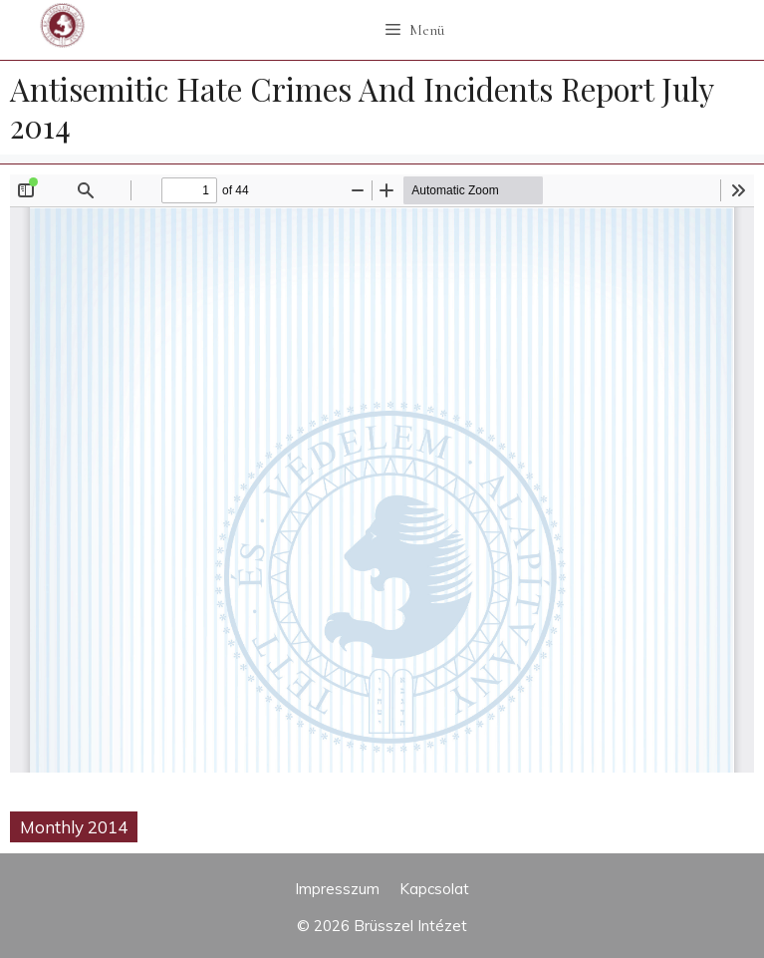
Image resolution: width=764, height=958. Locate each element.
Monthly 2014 (73, 826)
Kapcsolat (434, 888)
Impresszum (337, 888)
